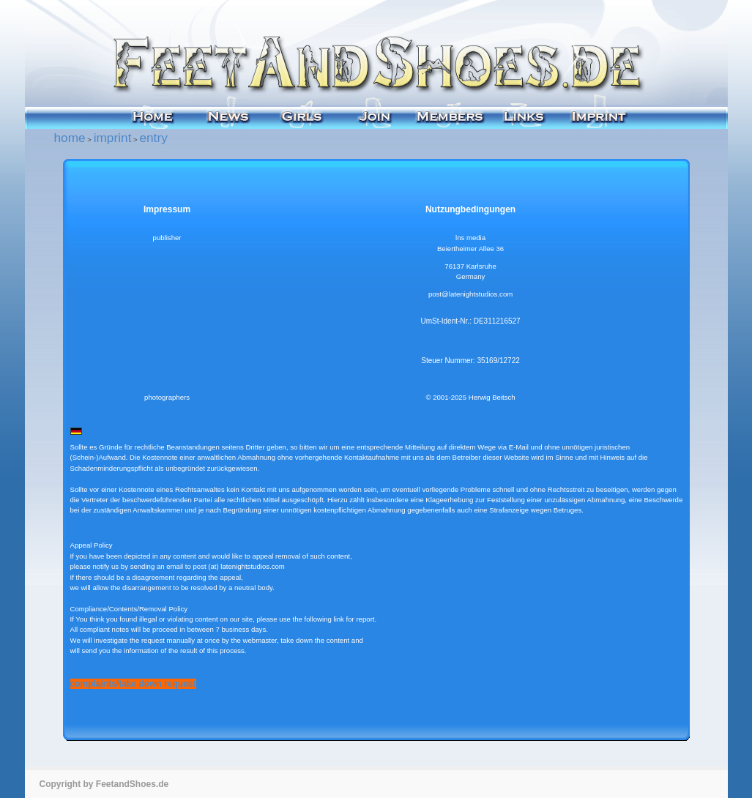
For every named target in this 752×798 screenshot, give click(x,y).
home (70, 137)
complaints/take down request (133, 684)
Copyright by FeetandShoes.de (104, 784)
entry (153, 137)
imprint (113, 137)
